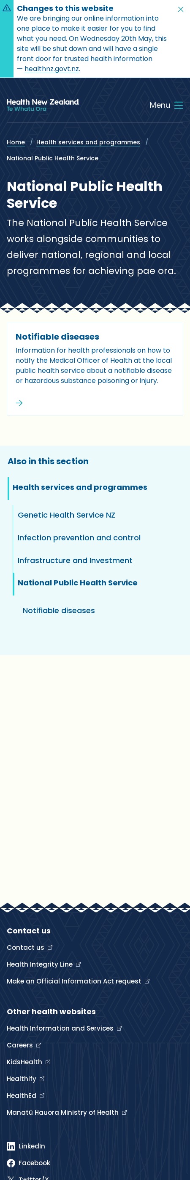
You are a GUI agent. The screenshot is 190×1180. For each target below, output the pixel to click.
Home (16, 142)
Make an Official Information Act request (75, 981)
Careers (21, 1045)
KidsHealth (25, 1062)
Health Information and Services (61, 1028)
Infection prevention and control (79, 537)
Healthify (22, 1078)
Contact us (26, 947)
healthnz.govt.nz (51, 69)
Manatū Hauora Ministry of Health (63, 1112)
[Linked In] (26, 1146)
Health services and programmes (88, 142)
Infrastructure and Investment (75, 560)
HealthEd (22, 1095)
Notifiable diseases (57, 337)
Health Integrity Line (40, 964)
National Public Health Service (78, 582)
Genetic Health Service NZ (66, 515)
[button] (180, 9)
